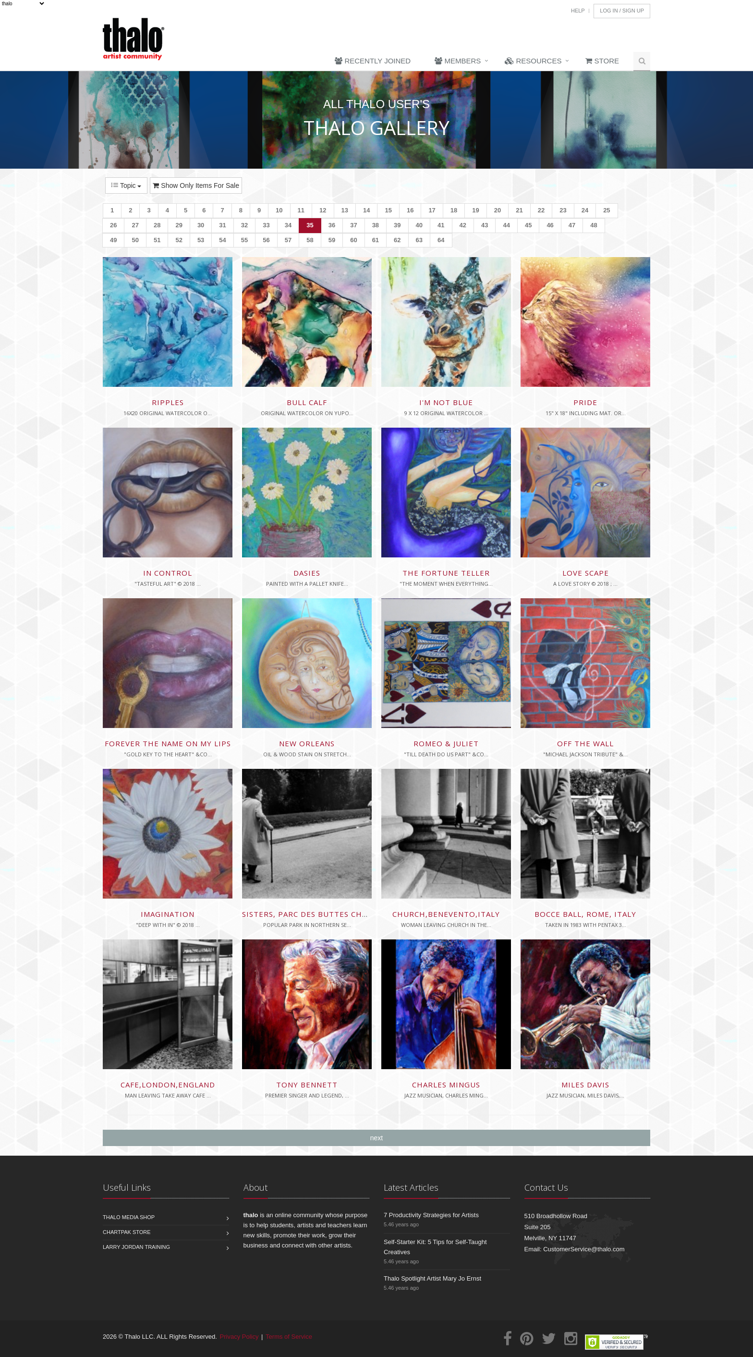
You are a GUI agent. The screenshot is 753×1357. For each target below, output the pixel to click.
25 (606, 210)
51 (157, 240)
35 (309, 225)
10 (279, 210)
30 (200, 225)
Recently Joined (373, 61)
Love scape (585, 573)
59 (331, 240)
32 (244, 225)
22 (541, 210)
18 (453, 210)
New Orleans (307, 743)
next (376, 1138)
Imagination (167, 914)
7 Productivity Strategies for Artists (431, 1215)
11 (301, 210)
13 (344, 210)
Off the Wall (585, 743)
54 (222, 240)
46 (550, 225)
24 (585, 210)
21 (519, 210)
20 (497, 210)
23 (562, 210)
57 (288, 240)
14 (366, 210)
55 (244, 240)
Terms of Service (289, 1336)
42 (463, 225)
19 (475, 210)
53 (200, 240)
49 (113, 240)
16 (410, 210)
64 (440, 240)
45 (528, 225)
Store (602, 61)
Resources (533, 61)
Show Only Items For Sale (196, 185)
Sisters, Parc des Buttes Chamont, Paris (330, 914)
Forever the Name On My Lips (168, 743)
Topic (126, 185)
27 (135, 225)
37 (353, 225)
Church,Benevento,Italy (446, 914)
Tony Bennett (307, 1084)
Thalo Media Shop (129, 1217)
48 (593, 225)
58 (309, 240)
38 (375, 225)
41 (440, 225)
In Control (167, 573)
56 (266, 240)
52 (178, 240)
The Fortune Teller (446, 573)
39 (397, 225)
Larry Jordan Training (136, 1247)
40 (419, 225)
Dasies (306, 573)
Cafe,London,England (168, 1084)
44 (506, 225)
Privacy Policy (239, 1336)
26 (113, 225)
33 (266, 225)
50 (135, 240)
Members (458, 61)
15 (388, 210)
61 (375, 240)
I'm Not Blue (446, 402)
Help (578, 10)
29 (178, 225)
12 (322, 210)
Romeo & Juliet (446, 743)
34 (288, 225)
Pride (585, 402)
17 (431, 210)
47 (572, 225)
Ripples (168, 402)
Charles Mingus (446, 1084)
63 (419, 240)
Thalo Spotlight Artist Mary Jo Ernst (432, 1278)
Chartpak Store (127, 1232)
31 (222, 225)
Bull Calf (307, 402)
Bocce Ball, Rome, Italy (585, 914)
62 (397, 240)
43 (484, 225)
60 (353, 240)
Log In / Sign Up (622, 10)
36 (331, 225)
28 (157, 225)
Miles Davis (585, 1084)
